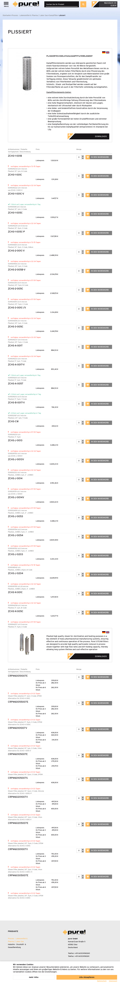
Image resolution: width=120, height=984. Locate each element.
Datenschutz (102, 981)
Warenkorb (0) (110, 3)
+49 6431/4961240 (82, 953)
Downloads (91, 135)
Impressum (113, 981)
